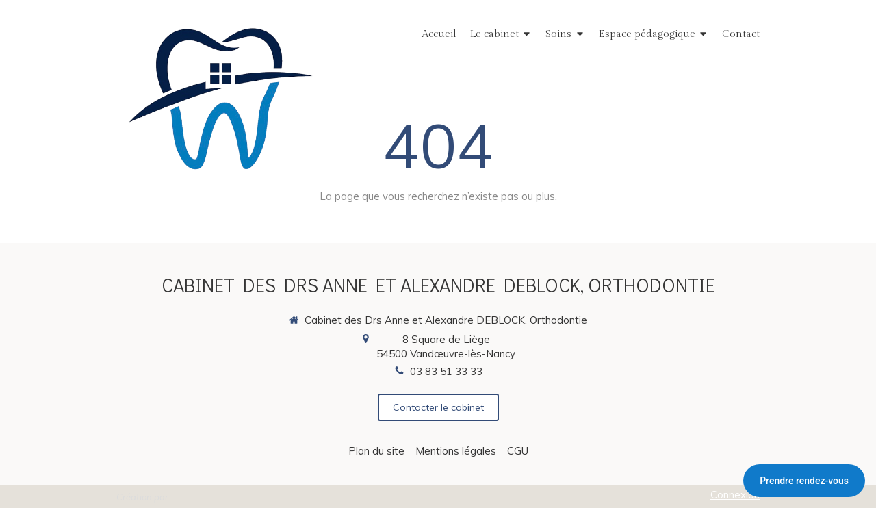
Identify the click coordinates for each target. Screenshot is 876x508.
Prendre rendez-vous (804, 480)
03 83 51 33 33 (446, 371)
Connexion (735, 494)
